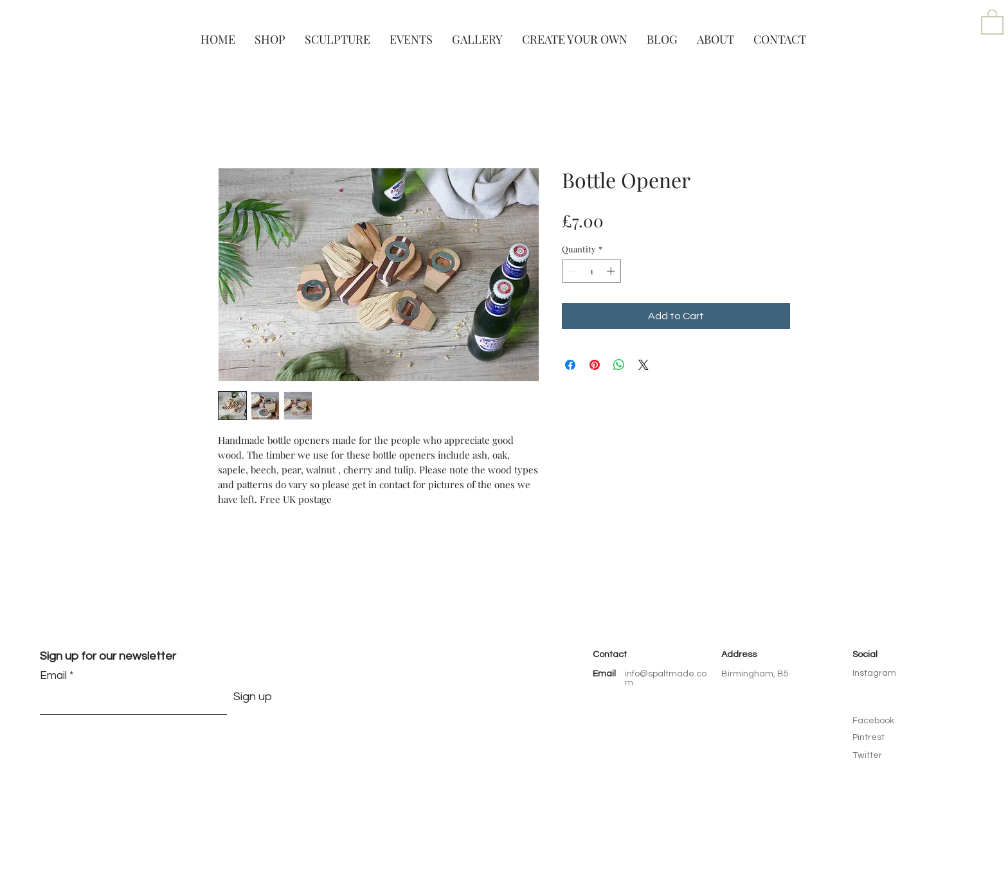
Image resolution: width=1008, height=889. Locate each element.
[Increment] (612, 271)
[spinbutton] (591, 271)
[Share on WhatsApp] (619, 365)
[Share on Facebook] (570, 365)
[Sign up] (252, 697)
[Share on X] (643, 365)
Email (53, 676)
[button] (992, 21)
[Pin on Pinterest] (594, 365)
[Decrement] (571, 271)
